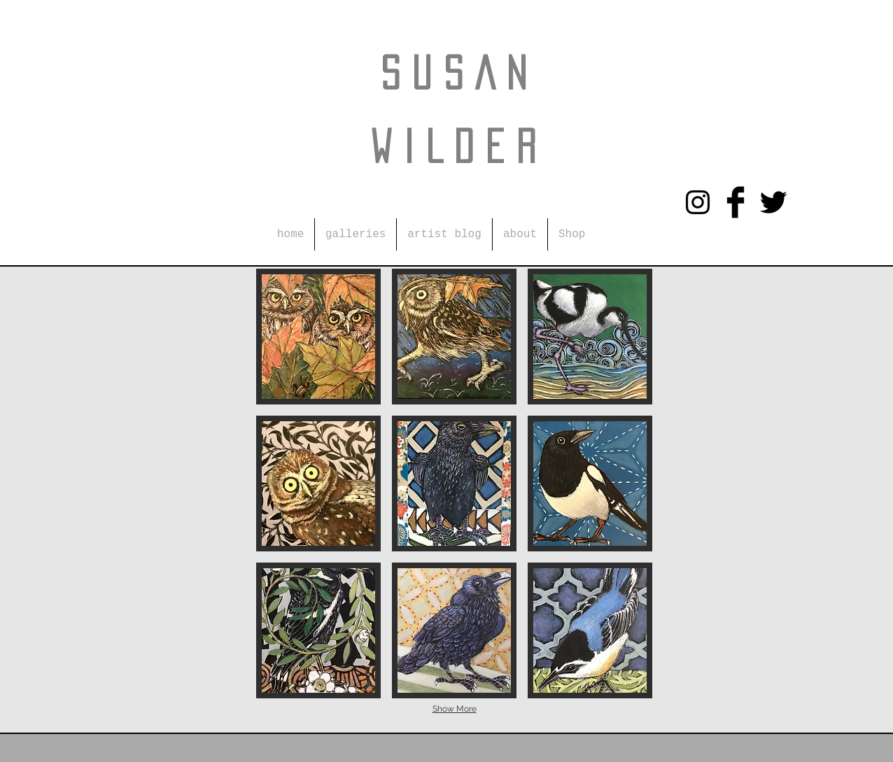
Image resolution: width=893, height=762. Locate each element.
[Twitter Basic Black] (773, 202)
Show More (455, 709)
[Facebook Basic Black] (735, 202)
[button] (355, 234)
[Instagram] (698, 202)
